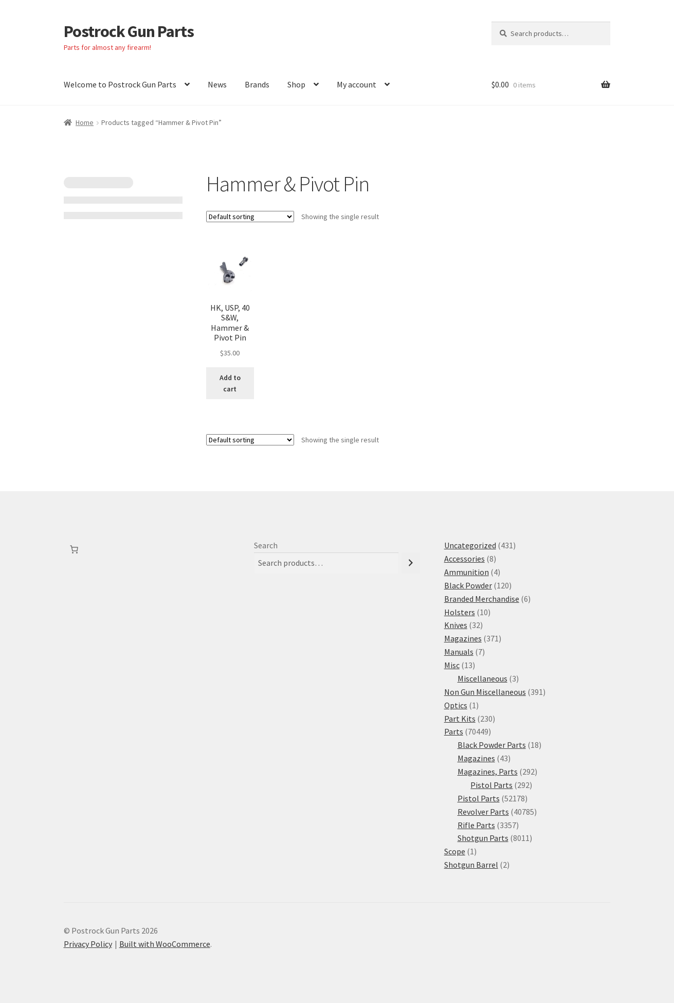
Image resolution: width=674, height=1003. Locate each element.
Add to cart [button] (230, 383)
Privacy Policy (88, 944)
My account (356, 84)
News (217, 84)
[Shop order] (250, 216)
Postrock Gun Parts (129, 31)
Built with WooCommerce (164, 944)
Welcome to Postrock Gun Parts (120, 84)
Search (266, 545)
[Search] (411, 563)
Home (85, 122)
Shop (296, 84)
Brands (257, 84)
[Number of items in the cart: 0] (74, 549)
